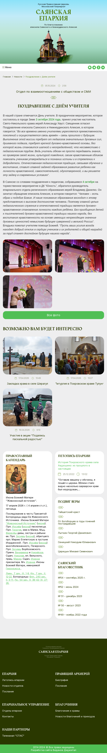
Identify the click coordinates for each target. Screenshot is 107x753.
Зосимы (20, 536)
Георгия (16, 529)
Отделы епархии (12, 710)
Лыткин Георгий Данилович (75, 532)
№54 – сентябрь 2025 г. (71, 577)
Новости (18, 76)
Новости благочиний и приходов (75, 716)
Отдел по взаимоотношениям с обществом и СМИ (53, 91)
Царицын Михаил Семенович (75, 551)
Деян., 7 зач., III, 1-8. (18, 573)
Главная (7, 76)
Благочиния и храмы (67, 710)
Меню (8, 67)
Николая (19, 555)
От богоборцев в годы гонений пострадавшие (76, 522)
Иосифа (16, 526)
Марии (17, 558)
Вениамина (21, 552)
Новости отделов (12, 685)
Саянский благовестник (70, 565)
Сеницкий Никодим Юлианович (77, 542)
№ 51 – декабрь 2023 (70, 596)
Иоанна (35, 558)
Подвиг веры (69, 501)
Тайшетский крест (69, 512)
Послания (8, 691)
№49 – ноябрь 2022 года (72, 614)
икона (41, 523)
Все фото (53, 315)
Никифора (37, 552)
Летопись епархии (74, 456)
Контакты (8, 716)
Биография (61, 680)
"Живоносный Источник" (21, 523)
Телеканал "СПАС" (13, 735)
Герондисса (13, 568)
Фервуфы (11, 533)
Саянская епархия (53, 16)
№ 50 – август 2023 (69, 605)
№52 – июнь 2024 (68, 586)
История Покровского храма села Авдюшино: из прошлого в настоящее (78, 465)
